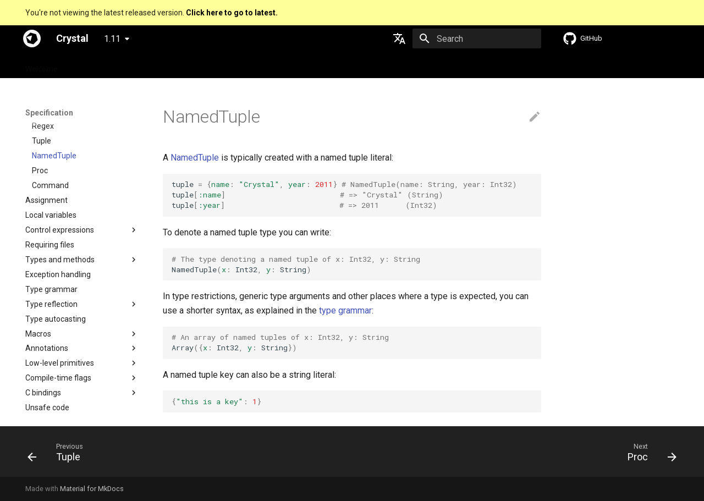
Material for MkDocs (92, 489)
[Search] (477, 38)
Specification (93, 65)
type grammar (345, 310)
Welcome (41, 65)
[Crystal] (32, 38)
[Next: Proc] (649, 454)
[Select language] (399, 38)
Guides (141, 65)
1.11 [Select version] (112, 39)
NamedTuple (194, 157)
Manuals (224, 65)
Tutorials (181, 65)
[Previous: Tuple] (59, 454)
